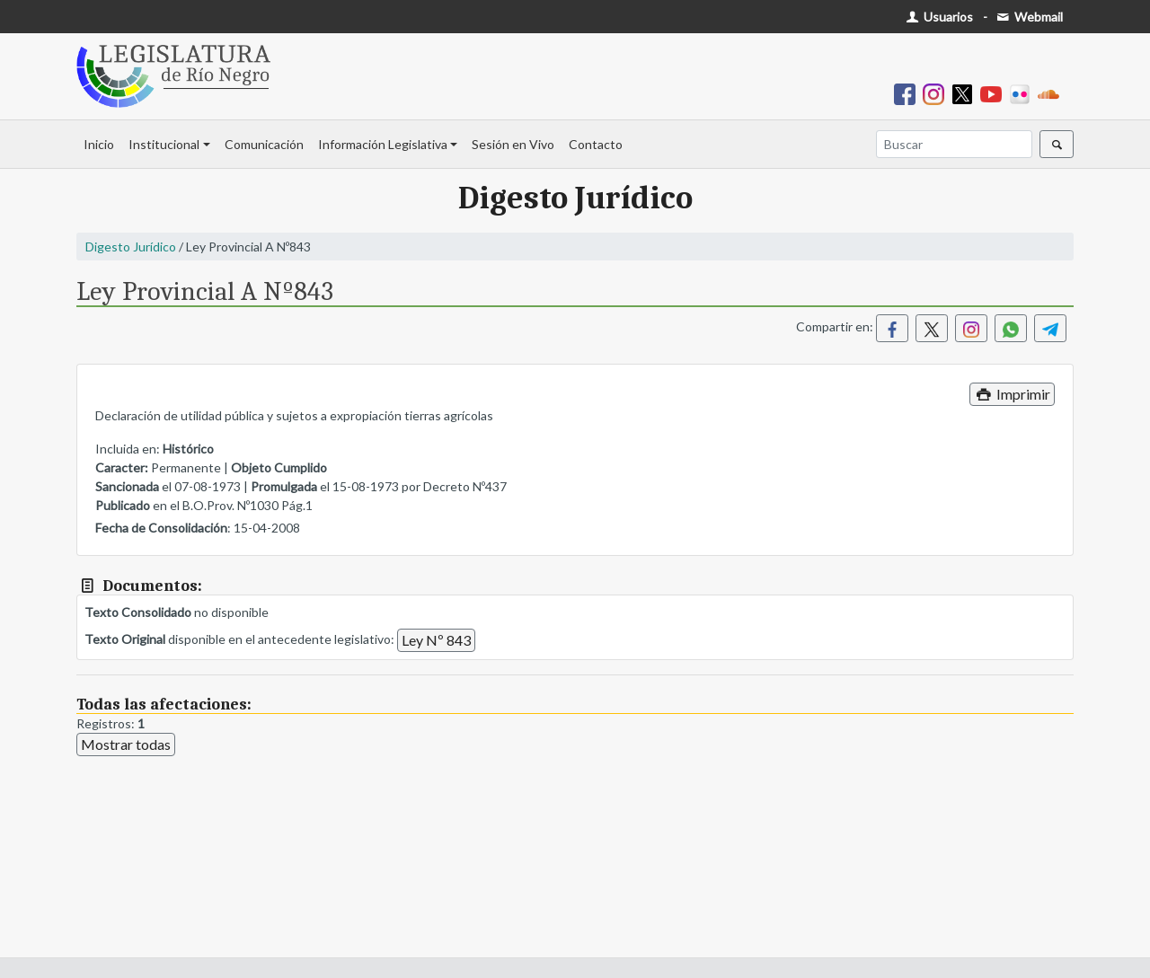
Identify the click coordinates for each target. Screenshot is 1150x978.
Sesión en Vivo (513, 144)
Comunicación (264, 144)
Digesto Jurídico (130, 246)
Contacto (596, 144)
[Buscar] (954, 144)
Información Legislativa (382, 144)
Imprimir (1012, 393)
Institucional (163, 144)
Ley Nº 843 (436, 639)
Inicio (99, 144)
